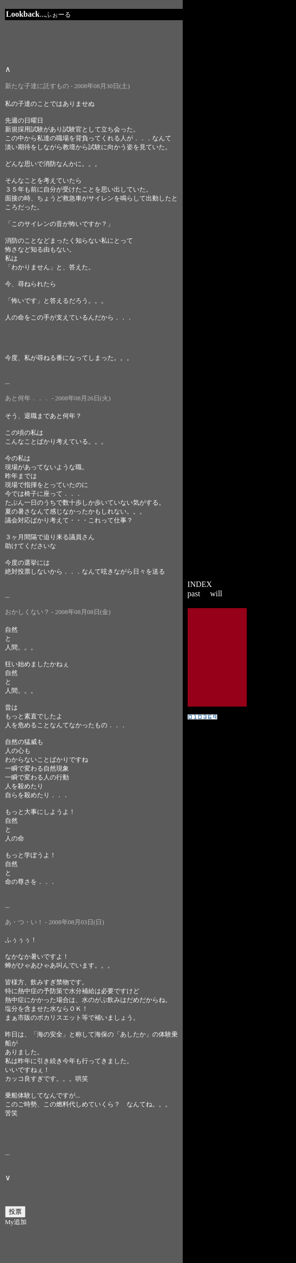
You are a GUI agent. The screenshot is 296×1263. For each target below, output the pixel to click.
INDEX (200, 584)
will (216, 593)
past (194, 593)
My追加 (16, 1222)
